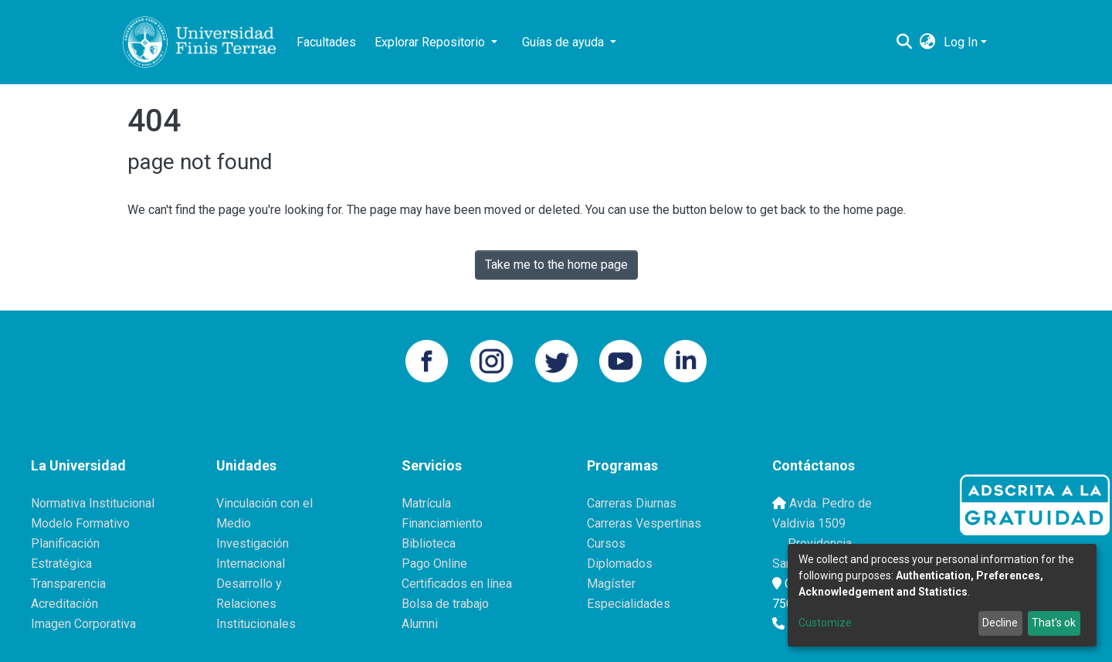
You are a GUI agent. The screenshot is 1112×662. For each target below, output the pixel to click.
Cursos (606, 543)
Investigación (252, 543)
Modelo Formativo (80, 523)
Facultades (326, 42)
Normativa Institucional (92, 503)
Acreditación (64, 603)
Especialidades (628, 603)
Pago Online (434, 563)
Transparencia (68, 583)
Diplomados (620, 563)
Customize (825, 622)
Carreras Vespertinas (644, 523)
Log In (961, 42)
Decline (1000, 622)
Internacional (250, 563)
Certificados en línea (457, 583)
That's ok (1054, 622)
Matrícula (426, 503)
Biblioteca (429, 543)
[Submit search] (904, 42)
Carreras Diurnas (631, 503)
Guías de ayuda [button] (564, 42)
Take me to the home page (556, 264)
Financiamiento (442, 523)
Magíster (611, 583)
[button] (928, 42)
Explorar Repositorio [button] (431, 42)
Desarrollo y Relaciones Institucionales (256, 603)
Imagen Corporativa (83, 623)
